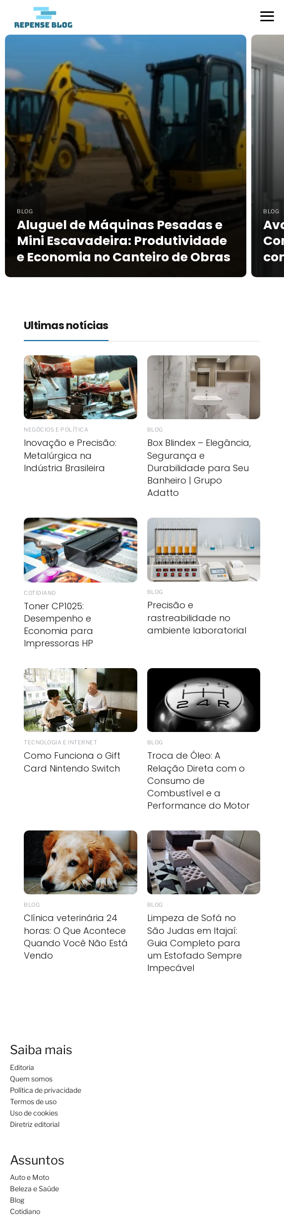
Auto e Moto (29, 1177)
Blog (17, 1200)
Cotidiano (25, 1211)
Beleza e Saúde (34, 1188)
